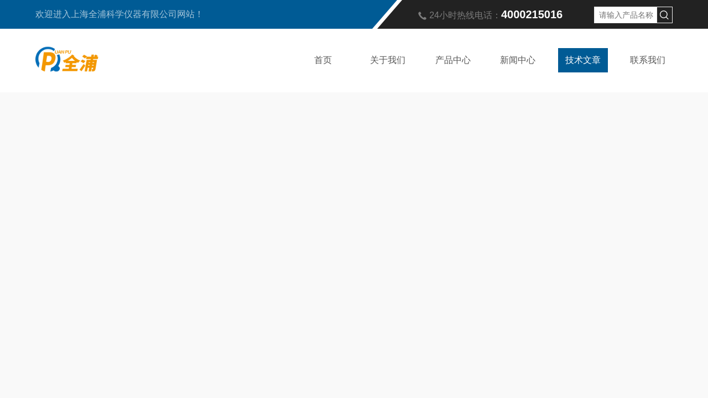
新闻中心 (517, 60)
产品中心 (453, 60)
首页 (323, 60)
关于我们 (387, 60)
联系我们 (647, 60)
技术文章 (583, 60)
